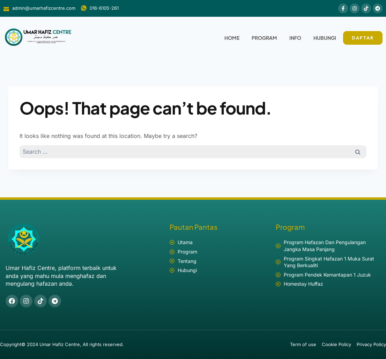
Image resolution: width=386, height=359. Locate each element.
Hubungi (324, 38)
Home (231, 38)
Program (264, 38)
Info (295, 38)
